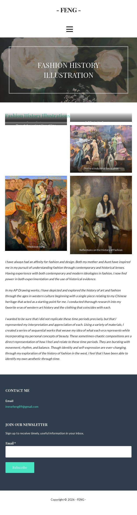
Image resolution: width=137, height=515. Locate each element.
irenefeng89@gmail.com (21, 406)
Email (10, 443)
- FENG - (68, 10)
